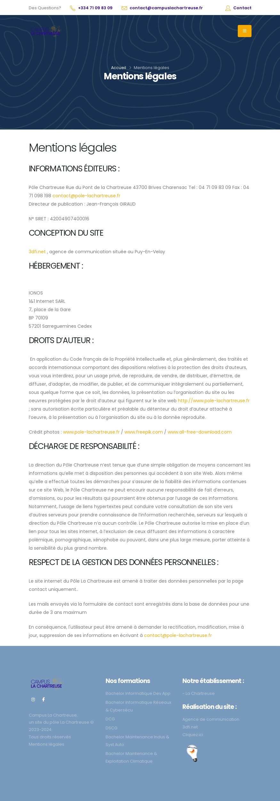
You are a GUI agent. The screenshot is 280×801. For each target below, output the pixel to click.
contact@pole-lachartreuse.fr (86, 195)
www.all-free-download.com (200, 432)
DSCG (111, 728)
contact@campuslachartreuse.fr (166, 8)
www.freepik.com (143, 432)
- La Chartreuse (198, 693)
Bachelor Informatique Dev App (138, 693)
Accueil (118, 67)
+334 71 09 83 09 (95, 8)
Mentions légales (46, 744)
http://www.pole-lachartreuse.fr (214, 400)
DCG (110, 719)
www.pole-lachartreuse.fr (91, 432)
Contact (242, 8)
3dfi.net (37, 251)
